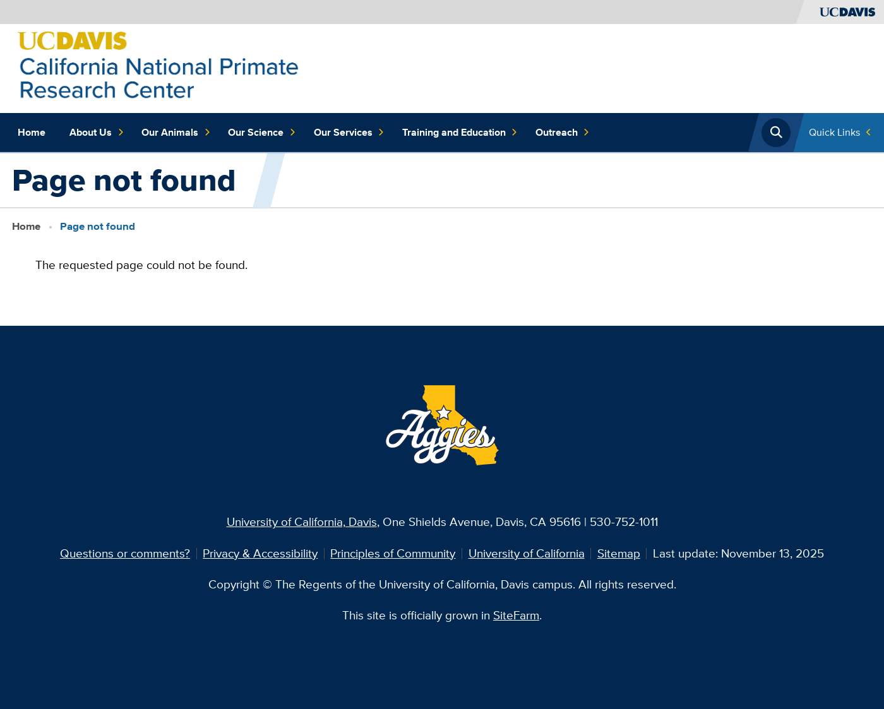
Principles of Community (392, 553)
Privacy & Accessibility (260, 553)
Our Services (349, 132)
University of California (527, 553)
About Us (96, 132)
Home (31, 132)
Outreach (562, 132)
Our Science (262, 132)
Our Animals (175, 132)
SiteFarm (516, 615)
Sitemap (618, 553)
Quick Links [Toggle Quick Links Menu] (834, 132)
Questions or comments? (125, 553)
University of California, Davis (302, 521)
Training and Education (460, 132)
